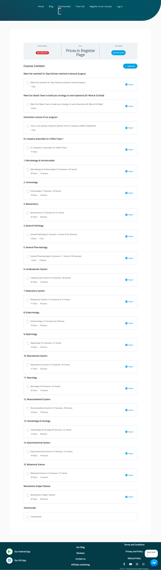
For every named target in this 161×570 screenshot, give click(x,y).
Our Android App (22, 551)
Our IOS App (20, 560)
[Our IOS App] (9, 560)
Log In (120, 6)
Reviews (80, 553)
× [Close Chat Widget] (157, 560)
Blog (51, 6)
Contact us (80, 559)
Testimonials (64, 6)
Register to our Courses (101, 6)
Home (41, 6)
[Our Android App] (9, 551)
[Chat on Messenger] (154, 563)
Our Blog (80, 547)
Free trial (80, 6)
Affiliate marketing (80, 565)
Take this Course (118, 52)
